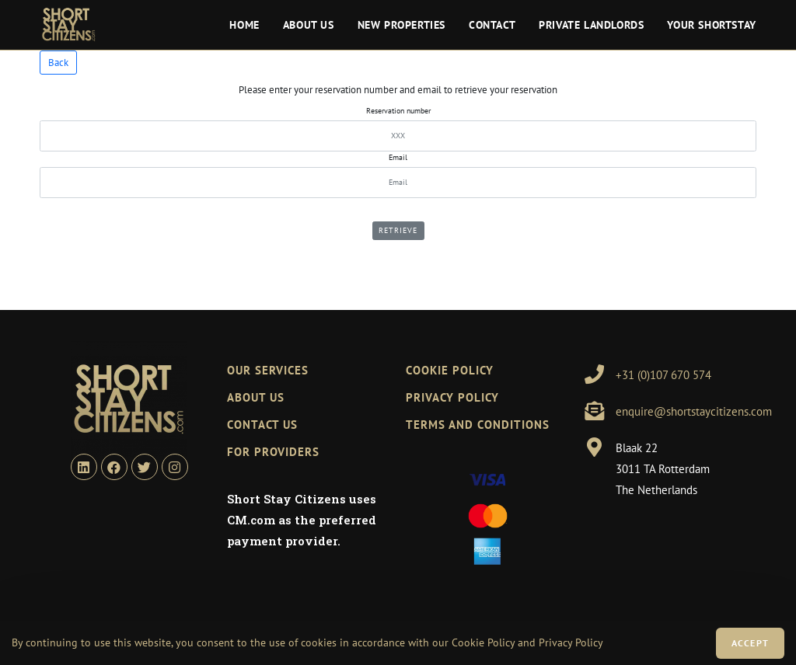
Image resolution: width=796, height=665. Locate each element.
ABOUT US (256, 397)
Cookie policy (450, 370)
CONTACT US (262, 424)
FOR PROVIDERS (273, 451)
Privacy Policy (452, 397)
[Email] (398, 182)
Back (58, 62)
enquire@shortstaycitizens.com (694, 411)
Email (398, 157)
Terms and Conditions (478, 424)
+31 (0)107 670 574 (663, 374)
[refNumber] (398, 135)
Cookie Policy (483, 642)
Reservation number (398, 111)
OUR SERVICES (268, 370)
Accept (750, 643)
